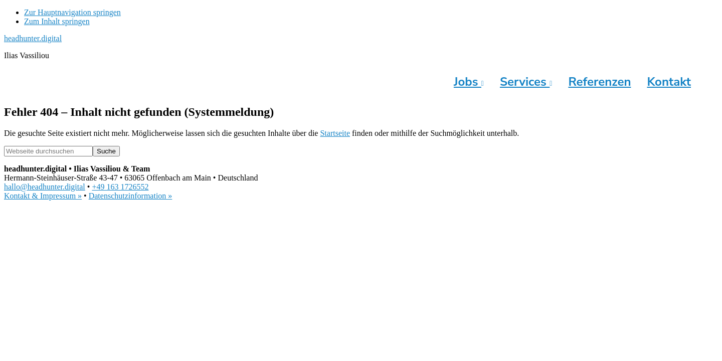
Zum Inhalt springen (57, 21)
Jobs (469, 82)
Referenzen (599, 82)
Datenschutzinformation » (130, 196)
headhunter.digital (33, 38)
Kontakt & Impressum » (43, 196)
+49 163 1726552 (120, 187)
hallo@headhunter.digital (44, 187)
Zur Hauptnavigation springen (72, 12)
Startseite (335, 133)
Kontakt (669, 82)
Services (526, 82)
